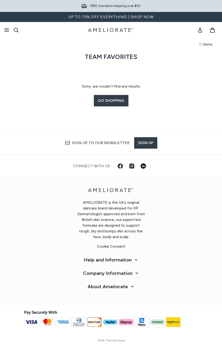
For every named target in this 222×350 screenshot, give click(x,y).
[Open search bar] (16, 30)
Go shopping (111, 100)
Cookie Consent (111, 246)
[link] (200, 30)
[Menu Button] (7, 30)
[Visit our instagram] (131, 166)
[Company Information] (111, 273)
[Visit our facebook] (120, 166)
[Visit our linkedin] (143, 166)
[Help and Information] (111, 260)
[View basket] (212, 30)
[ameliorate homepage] (111, 30)
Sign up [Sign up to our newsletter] (145, 143)
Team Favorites (111, 57)
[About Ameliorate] (111, 286)
